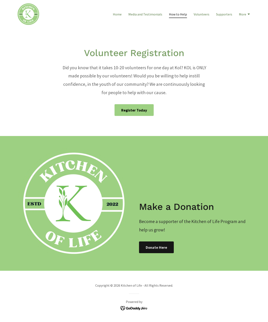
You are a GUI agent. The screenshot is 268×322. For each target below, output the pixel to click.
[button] (244, 15)
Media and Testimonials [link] (145, 14)
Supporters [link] (224, 14)
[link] (28, 14)
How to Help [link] (178, 14)
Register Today (134, 110)
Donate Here (156, 247)
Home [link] (117, 14)
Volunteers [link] (201, 14)
